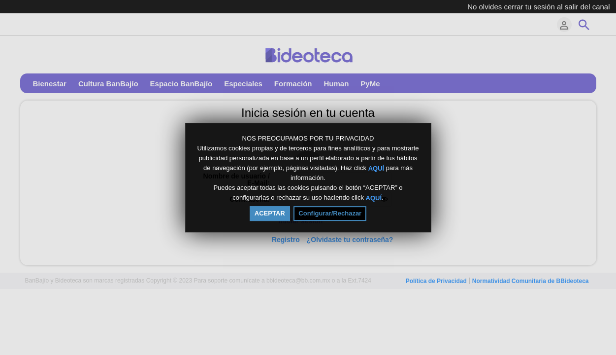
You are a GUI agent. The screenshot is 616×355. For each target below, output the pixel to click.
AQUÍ (376, 168)
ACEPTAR (270, 213)
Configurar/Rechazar (329, 213)
